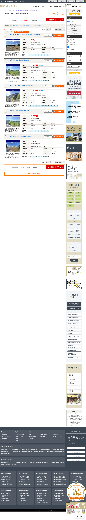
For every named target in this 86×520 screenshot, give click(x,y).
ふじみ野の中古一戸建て (77, 477)
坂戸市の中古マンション (24, 479)
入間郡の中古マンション (59, 496)
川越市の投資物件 (6, 483)
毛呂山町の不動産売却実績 (73, 327)
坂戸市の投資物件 (23, 483)
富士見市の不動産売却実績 (42, 502)
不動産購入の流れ (6, 462)
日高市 (78, 199)
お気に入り (62, 1)
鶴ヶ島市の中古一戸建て (59, 477)
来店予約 (31, 438)
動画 (43, 6)
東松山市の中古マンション (42, 479)
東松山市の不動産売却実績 (73, 323)
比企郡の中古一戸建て (24, 495)
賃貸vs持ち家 (31, 462)
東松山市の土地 (40, 481)
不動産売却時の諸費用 (72, 339)
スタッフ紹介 (49, 6)
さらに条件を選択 (74, 70)
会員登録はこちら (76, 460)
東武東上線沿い (78, 234)
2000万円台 (77, 224)
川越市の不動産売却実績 (73, 317)
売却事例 (17, 438)
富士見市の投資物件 (41, 500)
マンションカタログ (6, 436)
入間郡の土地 (57, 498)
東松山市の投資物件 (41, 483)
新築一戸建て (16, 25)
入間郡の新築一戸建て (59, 493)
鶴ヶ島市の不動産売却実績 (73, 320)
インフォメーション (57, 436)
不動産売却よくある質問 (73, 357)
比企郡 (70, 202)
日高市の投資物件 (6, 500)
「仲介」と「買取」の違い (73, 336)
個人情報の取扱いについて (40, 510)
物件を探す (4, 434)
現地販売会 (4, 438)
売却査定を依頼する (74, 304)
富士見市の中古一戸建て (42, 495)
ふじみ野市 (70, 199)
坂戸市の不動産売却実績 (73, 314)
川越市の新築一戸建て (6, 476)
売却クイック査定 (19, 436)
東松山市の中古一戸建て (42, 477)
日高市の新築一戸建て (6, 493)
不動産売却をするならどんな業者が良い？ (72, 346)
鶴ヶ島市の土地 (57, 481)
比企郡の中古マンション (24, 496)
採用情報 (61, 6)
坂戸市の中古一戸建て (24, 477)
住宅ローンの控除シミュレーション (9, 464)
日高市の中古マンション (7, 496)
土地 (35, 25)
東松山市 (71, 195)
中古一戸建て (22, 25)
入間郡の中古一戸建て (59, 495)
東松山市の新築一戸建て (42, 476)
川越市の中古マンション (7, 479)
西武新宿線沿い (78, 237)
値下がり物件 (70, 234)
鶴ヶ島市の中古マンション (60, 479)
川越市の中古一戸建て (6, 477)
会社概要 (56, 6)
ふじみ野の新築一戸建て (77, 476)
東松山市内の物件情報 (41, 473)
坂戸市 (78, 192)
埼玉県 (70, 21)
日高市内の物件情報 (6, 490)
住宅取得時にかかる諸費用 (42, 462)
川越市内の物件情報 (6, 473)
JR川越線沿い (70, 237)
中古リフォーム (60, 462)
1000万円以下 (70, 231)
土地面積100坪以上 (78, 231)
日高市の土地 (5, 498)
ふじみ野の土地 (75, 481)
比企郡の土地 (22, 498)
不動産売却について (20, 434)
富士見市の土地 (40, 498)
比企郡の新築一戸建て (24, 493)
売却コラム (18, 440)
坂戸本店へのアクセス (76, 448)
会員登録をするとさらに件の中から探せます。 (38, 20)
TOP (30, 6)
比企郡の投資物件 (23, 500)
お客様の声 (55, 434)
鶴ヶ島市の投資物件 (58, 483)
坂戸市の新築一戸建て (24, 476)
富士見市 (78, 202)
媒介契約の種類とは (59, 451)
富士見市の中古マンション (42, 496)
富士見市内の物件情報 (41, 490)
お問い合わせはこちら (76, 452)
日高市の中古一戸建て (6, 495)
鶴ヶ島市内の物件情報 (58, 473)
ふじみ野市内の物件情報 (77, 473)
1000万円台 (70, 224)
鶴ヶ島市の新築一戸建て (59, 476)
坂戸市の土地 (22, 481)
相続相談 (70, 333)
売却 (39, 6)
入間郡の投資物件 (58, 500)
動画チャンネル (32, 436)
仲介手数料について (6, 453)
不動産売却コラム (74, 308)
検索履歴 (80, 1)
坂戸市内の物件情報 (23, 473)
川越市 (70, 192)
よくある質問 (51, 451)
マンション (78, 215)
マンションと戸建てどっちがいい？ (19, 462)
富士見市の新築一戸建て (42, 493)
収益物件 (39, 25)
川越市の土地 (5, 481)
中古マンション (29, 25)
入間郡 (70, 205)
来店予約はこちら (76, 456)
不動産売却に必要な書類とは (74, 342)
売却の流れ (70, 330)
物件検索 (35, 6)
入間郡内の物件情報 (58, 490)
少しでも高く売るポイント (14, 449)
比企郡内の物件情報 (23, 490)
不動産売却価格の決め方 (73, 350)
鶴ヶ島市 (78, 195)
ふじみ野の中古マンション (77, 479)
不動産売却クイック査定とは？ (72, 354)
